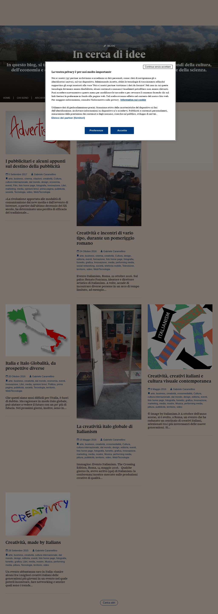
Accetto (122, 130)
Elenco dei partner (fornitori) (68, 118)
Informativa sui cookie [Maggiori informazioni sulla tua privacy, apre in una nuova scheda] (133, 99)
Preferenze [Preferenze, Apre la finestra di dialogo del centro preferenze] (96, 130)
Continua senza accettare (158, 66)
